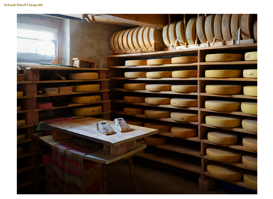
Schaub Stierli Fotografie (23, 5)
